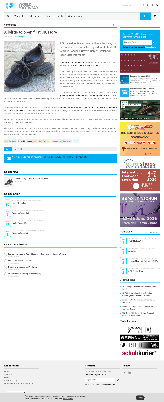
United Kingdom (20, 37)
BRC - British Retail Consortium (20, 260)
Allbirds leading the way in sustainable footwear (33, 179)
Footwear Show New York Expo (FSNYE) (143, 261)
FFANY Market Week (135, 241)
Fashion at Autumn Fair (20, 213)
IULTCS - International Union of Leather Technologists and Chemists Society (37, 254)
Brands (46, 141)
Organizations (75, 16)
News (48, 16)
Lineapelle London (19, 203)
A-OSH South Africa (135, 271)
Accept (140, 398)
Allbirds (37, 141)
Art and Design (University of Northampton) (24, 274)
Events (60, 16)
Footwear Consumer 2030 (140, 76)
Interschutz (132, 251)
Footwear (67, 141)
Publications (34, 16)
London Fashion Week (20, 223)
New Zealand (10, 141)
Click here (133, 91)
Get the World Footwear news (98, 371)
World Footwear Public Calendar (142, 89)
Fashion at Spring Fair (20, 233)
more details (68, 399)
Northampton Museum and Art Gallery (22, 267)
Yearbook (18, 16)
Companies (56, 141)
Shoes (76, 141)
